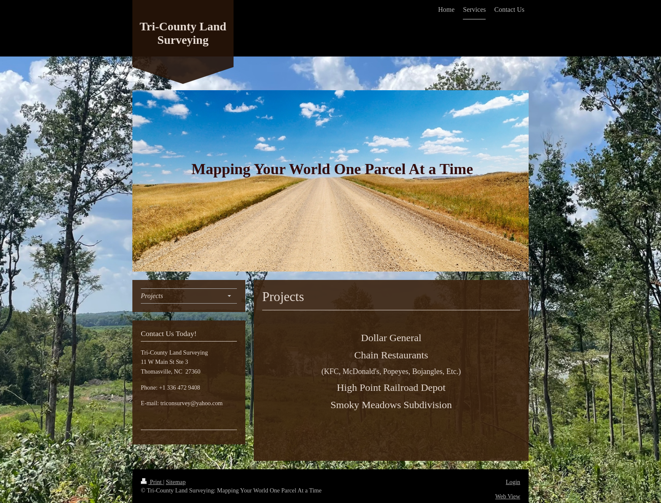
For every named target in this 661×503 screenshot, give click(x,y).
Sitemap (175, 482)
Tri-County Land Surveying (183, 33)
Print (152, 482)
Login (513, 482)
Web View (507, 496)
